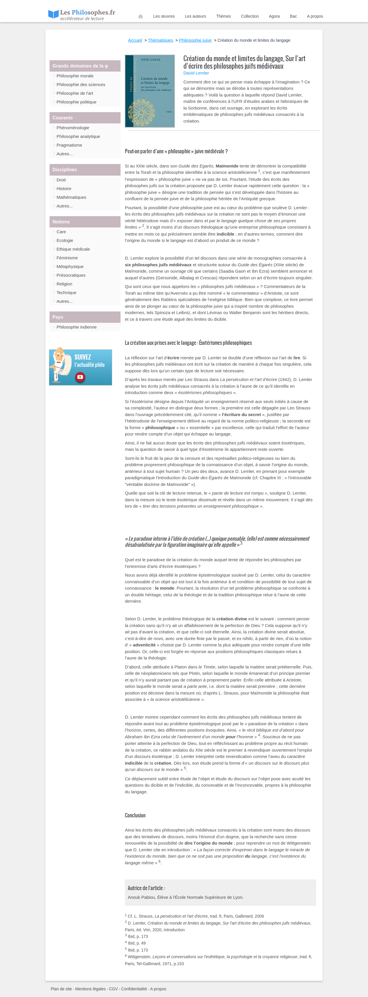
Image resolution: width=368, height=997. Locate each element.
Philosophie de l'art (75, 93)
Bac (293, 16)
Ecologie (65, 240)
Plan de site (61, 989)
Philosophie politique (76, 101)
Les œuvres (164, 16)
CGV (113, 989)
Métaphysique (70, 266)
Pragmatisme (69, 145)
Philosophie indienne (76, 327)
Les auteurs (195, 16)
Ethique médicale (73, 249)
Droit (61, 179)
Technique (66, 292)
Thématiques (160, 40)
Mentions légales (90, 989)
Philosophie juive (195, 40)
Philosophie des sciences (81, 84)
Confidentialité (134, 989)
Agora (274, 16)
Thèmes (223, 16)
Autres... (65, 153)
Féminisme (67, 257)
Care (61, 231)
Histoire (64, 188)
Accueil (140, 17)
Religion (64, 283)
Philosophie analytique (78, 136)
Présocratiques (71, 275)
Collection (250, 16)
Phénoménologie (73, 127)
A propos (315, 16)
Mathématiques (71, 197)
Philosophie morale (75, 75)
